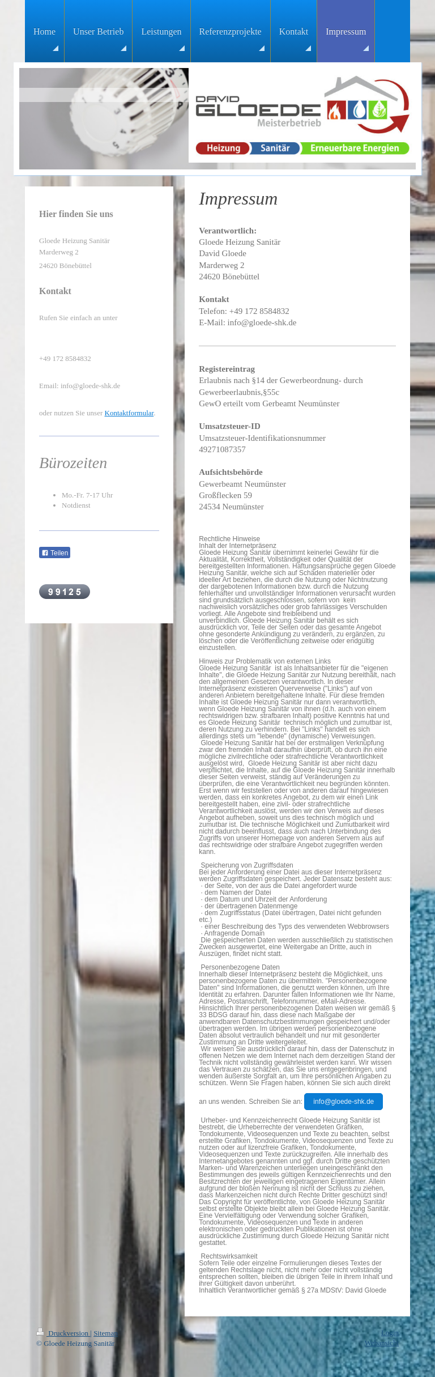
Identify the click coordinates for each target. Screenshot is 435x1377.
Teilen (54, 553)
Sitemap (105, 1333)
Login (390, 1332)
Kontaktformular (129, 413)
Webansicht (382, 1342)
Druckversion (63, 1333)
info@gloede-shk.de (343, 1102)
